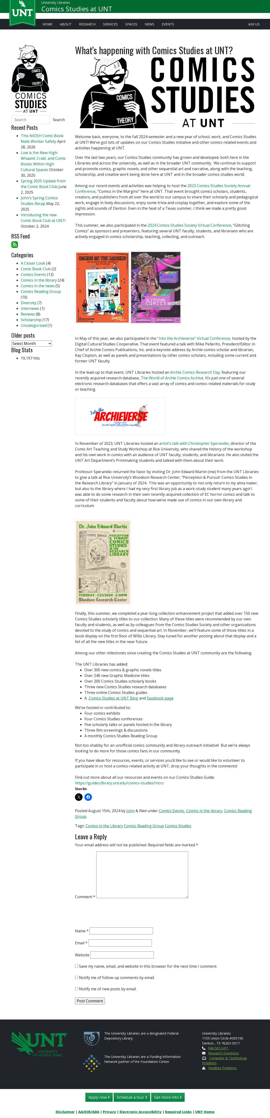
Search (59, 119)
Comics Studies (178, 825)
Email (81, 943)
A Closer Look (33, 263)
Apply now (99, 1097)
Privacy (109, 1112)
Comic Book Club (36, 268)
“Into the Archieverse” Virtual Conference (193, 338)
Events (168, 24)
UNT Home (204, 1112)
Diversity (28, 302)
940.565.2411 (218, 1048)
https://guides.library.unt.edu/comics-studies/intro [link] (119, 783)
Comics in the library (204, 810)
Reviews (28, 314)
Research (87, 24)
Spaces (131, 24)
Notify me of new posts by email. (108, 988)
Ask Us (254, 24)
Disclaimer (65, 1112)
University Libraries (55, 4)
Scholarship (31, 319)
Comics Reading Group (144, 825)
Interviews (30, 308)
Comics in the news (37, 285)
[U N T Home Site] (39, 1043)
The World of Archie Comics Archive (172, 378)
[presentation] (111, 914)
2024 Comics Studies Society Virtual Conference (189, 225)
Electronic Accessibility (141, 1112)
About (65, 24)
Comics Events (171, 810)
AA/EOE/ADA (88, 1112)
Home (47, 24)
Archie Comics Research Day (195, 372)
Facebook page (160, 698)
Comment (85, 896)
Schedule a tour (132, 1097)
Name (82, 931)
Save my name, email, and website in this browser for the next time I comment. (148, 966)
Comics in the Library (104, 825)
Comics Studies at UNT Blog (113, 698)
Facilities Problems (222, 1068)
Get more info (168, 1097)
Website (82, 955)
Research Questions (223, 1053)
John (130, 810)
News (149, 24)
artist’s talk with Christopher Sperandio (194, 443)
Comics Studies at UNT (76, 10)
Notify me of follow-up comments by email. (117, 977)
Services (110, 24)
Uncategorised (34, 325)
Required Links (178, 1112)
